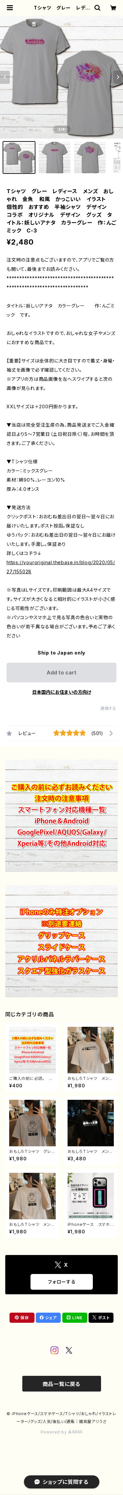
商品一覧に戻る (62, 1384)
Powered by (62, 1432)
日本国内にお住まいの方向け (61, 692)
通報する (108, 708)
